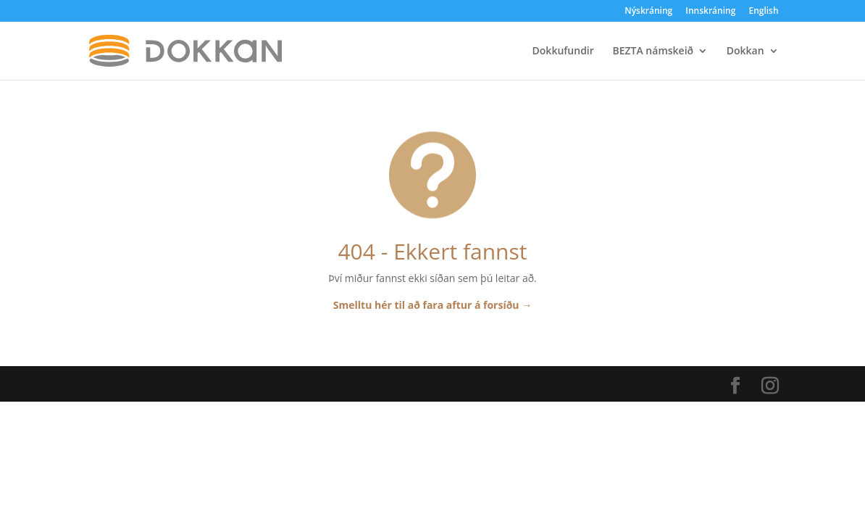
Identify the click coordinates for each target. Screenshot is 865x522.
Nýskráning (648, 12)
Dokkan (745, 51)
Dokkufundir (563, 51)
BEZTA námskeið (652, 51)
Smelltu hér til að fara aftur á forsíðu (432, 305)
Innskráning (710, 12)
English (763, 12)
